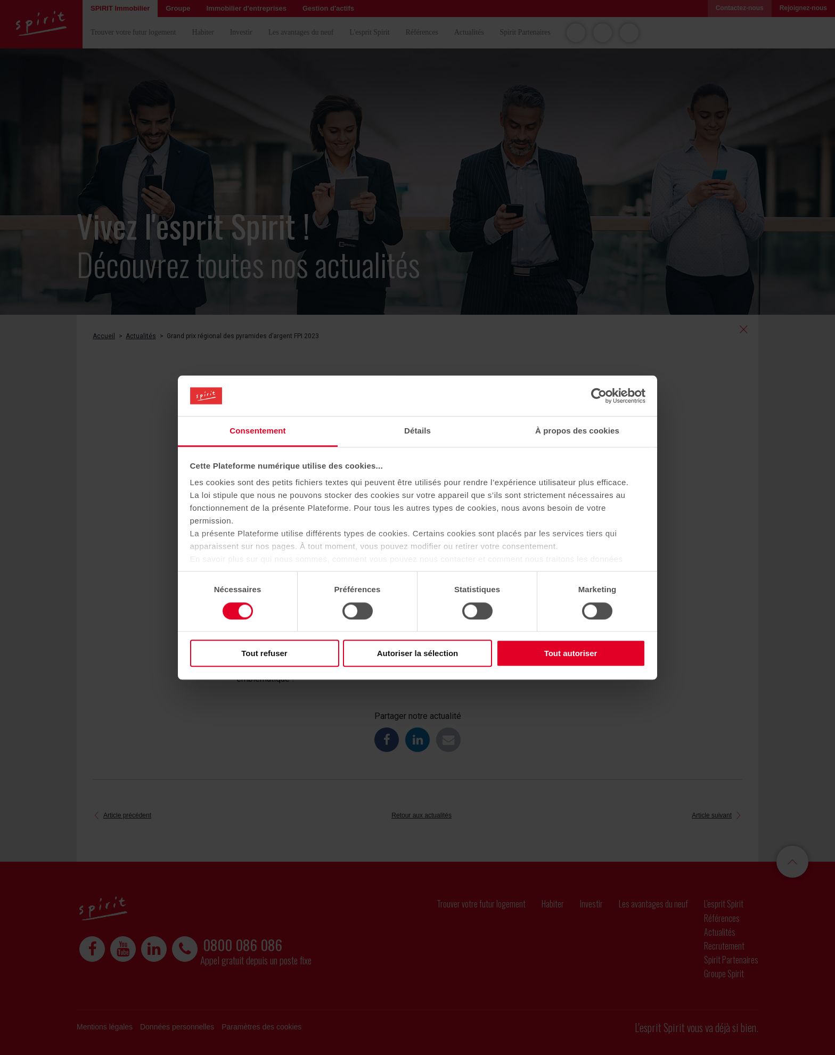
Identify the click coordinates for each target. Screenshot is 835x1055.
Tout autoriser (570, 653)
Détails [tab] (417, 431)
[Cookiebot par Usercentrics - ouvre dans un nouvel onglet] (598, 396)
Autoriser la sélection (418, 653)
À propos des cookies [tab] (577, 431)
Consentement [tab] (257, 431)
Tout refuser (264, 653)
